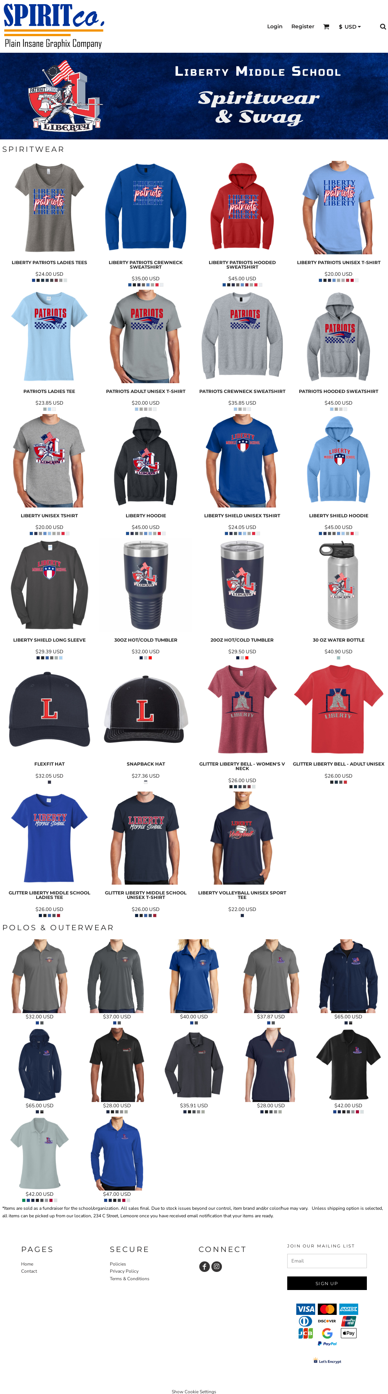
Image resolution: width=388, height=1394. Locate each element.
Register (302, 26)
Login (275, 26)
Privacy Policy (124, 1271)
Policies (118, 1264)
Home (27, 1264)
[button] (326, 26)
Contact (29, 1271)
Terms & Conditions (129, 1279)
